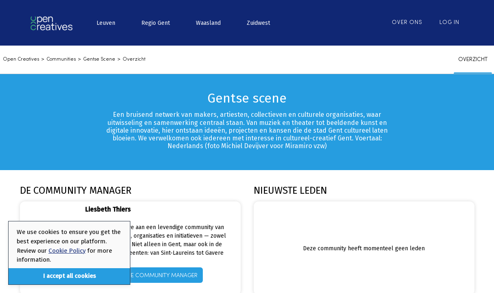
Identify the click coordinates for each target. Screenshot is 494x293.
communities (61, 59)
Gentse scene (99, 59)
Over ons (407, 23)
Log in (449, 23)
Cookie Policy (67, 250)
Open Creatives (21, 59)
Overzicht (134, 59)
